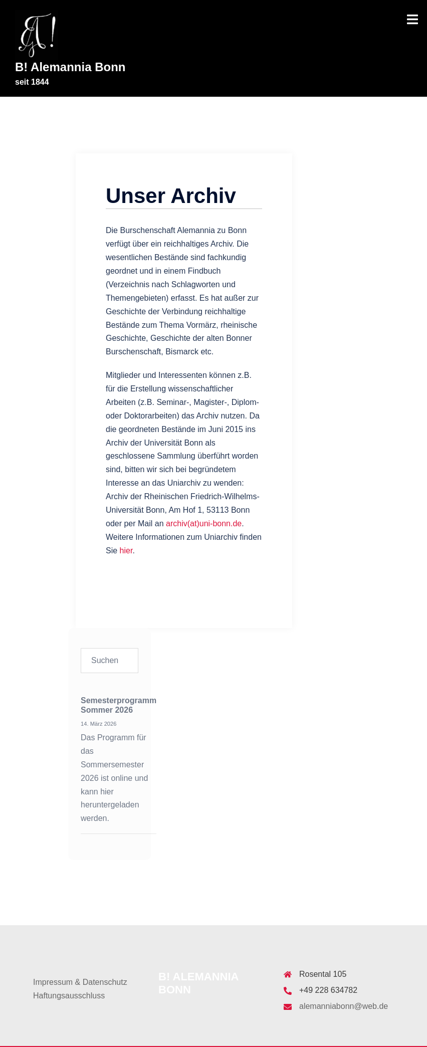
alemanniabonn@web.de (343, 1006)
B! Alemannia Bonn (70, 67)
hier (126, 550)
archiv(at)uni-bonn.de (204, 523)
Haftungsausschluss (69, 995)
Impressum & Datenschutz (80, 982)
